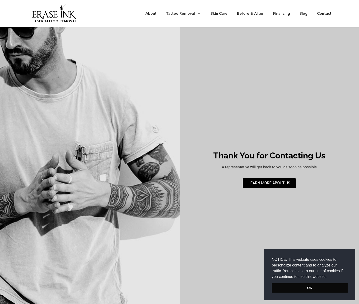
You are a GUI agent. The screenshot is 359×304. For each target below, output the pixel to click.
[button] (328, 277)
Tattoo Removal (183, 14)
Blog (303, 14)
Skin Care (219, 14)
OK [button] (309, 288)
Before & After (250, 14)
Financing (281, 14)
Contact (324, 14)
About (151, 14)
